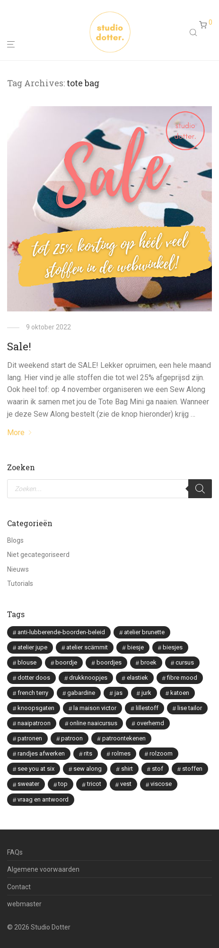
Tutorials (20, 583)
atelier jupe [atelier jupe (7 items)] (32, 647)
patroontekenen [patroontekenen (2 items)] (124, 738)
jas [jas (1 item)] (118, 692)
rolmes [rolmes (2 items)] (121, 753)
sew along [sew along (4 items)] (87, 768)
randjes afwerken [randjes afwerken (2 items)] (41, 753)
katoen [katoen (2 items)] (179, 692)
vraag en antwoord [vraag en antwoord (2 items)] (43, 799)
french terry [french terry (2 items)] (33, 692)
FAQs (15, 852)
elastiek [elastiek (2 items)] (137, 677)
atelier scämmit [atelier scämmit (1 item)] (87, 647)
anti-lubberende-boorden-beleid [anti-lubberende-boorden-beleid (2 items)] (61, 632)
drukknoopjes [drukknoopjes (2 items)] (88, 677)
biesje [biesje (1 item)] (135, 647)
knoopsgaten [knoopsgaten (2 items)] (36, 707)
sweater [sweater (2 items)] (28, 783)
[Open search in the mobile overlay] (194, 32)
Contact (19, 887)
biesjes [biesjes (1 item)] (173, 647)
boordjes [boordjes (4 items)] (109, 662)
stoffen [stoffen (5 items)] (192, 768)
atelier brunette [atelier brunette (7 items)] (144, 632)
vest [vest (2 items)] (125, 783)
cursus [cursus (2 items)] (184, 662)
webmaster (24, 904)
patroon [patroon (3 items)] (72, 738)
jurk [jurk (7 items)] (146, 692)
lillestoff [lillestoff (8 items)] (147, 707)
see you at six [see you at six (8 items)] (36, 768)
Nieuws (18, 569)
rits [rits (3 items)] (88, 753)
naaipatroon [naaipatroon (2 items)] (34, 723)
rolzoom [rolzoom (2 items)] (161, 753)
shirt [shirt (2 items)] (127, 768)
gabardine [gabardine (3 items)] (81, 692)
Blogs (15, 540)
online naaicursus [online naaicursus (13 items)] (93, 723)
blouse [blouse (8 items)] (27, 662)
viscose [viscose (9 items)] (161, 783)
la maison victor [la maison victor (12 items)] (94, 707)
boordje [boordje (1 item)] (66, 662)
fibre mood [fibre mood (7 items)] (182, 677)
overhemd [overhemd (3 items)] (150, 723)
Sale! (19, 346)
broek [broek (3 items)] (148, 662)
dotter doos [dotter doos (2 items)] (34, 677)
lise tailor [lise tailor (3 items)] (189, 707)
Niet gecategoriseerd (38, 554)
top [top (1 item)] (63, 783)
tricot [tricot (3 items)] (94, 783)
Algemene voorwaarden (43, 869)
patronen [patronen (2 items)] (30, 738)
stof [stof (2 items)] (157, 768)
